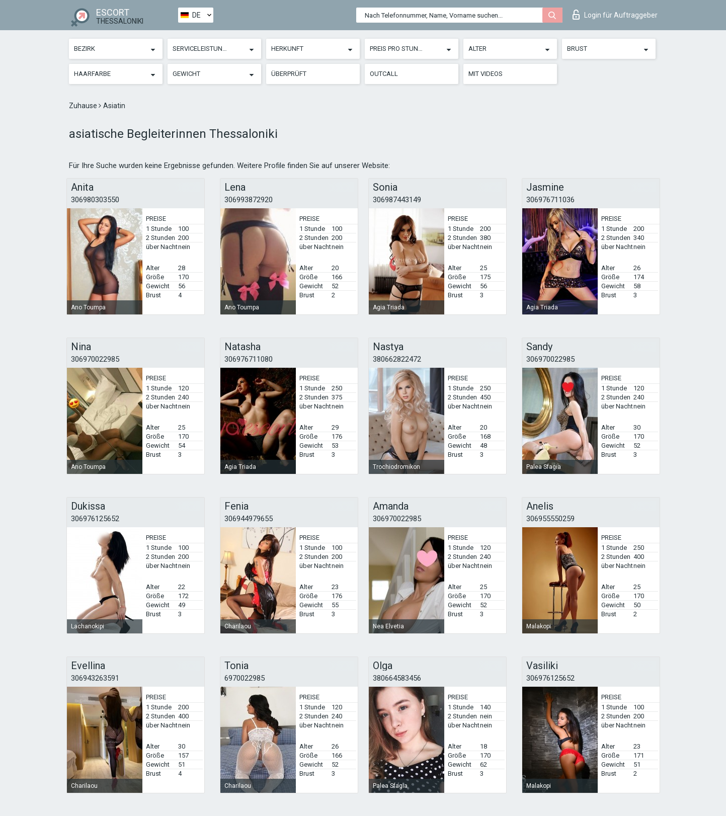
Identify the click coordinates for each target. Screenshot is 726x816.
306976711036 (550, 199)
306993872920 (248, 199)
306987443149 (397, 199)
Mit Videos (485, 73)
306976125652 (95, 518)
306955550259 (550, 518)
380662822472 (397, 359)
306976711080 (248, 359)
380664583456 (397, 678)
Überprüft (288, 73)
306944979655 (248, 518)
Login (615, 14)
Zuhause (84, 106)
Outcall (384, 73)
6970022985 (244, 678)
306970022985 (95, 359)
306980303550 (95, 199)
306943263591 (95, 678)
